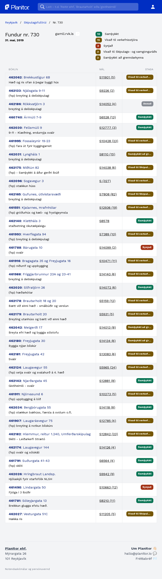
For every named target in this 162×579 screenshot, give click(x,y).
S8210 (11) (107, 501)
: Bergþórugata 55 (30, 407)
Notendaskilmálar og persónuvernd (27, 569)
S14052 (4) (107, 104)
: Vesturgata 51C (28, 514)
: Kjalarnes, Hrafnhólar (33, 208)
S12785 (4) (107, 421)
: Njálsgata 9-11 (27, 91)
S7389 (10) (107, 234)
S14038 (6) (107, 168)
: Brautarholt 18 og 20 (32, 301)
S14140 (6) (107, 274)
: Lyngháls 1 (24, 154)
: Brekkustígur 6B (29, 77)
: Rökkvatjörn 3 (27, 104)
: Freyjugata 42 (26, 354)
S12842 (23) (108, 434)
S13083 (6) (107, 354)
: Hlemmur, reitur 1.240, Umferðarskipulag (50, 434)
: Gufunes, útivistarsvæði (35, 194)
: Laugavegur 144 (29, 447)
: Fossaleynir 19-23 (29, 141)
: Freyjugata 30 (27, 341)
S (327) (105, 181)
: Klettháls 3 (24, 221)
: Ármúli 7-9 (25, 117)
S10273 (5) (107, 394)
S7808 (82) (108, 194)
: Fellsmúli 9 (25, 128)
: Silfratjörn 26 (27, 287)
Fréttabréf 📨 (146, 559)
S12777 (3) (107, 128)
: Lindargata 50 (27, 487)
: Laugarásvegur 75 (31, 421)
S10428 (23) (108, 141)
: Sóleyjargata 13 (28, 501)
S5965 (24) (107, 367)
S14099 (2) (107, 248)
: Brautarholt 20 (28, 314)
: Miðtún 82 (24, 168)
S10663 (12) (108, 487)
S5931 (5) (106, 314)
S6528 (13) (107, 117)
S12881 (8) (107, 381)
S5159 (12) (107, 301)
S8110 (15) (107, 154)
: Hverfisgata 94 (27, 234)
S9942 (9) (106, 474)
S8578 (104, 221)
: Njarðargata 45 (28, 381)
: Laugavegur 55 (28, 367)
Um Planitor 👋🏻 (144, 548)
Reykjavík (11, 22)
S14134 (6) (107, 341)
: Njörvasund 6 (26, 394)
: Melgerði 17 (25, 327)
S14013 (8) (107, 327)
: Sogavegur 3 (26, 181)
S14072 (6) (107, 287)
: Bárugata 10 (25, 248)
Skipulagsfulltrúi (35, 22)
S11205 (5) (107, 514)
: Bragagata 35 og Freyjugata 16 (40, 261)
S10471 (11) (108, 261)
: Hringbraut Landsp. (32, 474)
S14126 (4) (107, 447)
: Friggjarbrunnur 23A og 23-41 (40, 274)
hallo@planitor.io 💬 (140, 554)
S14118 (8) (107, 407)
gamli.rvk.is (67, 34)
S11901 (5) (107, 77)
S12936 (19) (108, 208)
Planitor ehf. (15, 548)
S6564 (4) (107, 461)
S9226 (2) (106, 91)
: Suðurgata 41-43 (29, 461)
